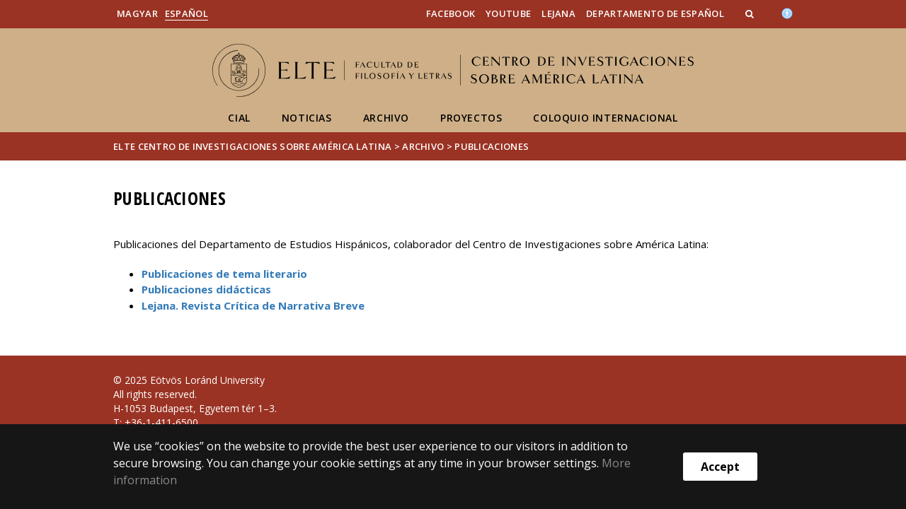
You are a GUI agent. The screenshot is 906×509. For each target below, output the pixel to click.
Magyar (137, 13)
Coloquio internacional (605, 117)
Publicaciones (491, 146)
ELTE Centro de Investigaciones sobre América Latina (252, 146)
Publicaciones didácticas (206, 289)
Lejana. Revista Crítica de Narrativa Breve (253, 305)
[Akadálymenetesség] (787, 12)
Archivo (386, 117)
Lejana (558, 13)
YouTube (508, 13)
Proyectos (471, 117)
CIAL (239, 117)
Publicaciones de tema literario (224, 274)
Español (186, 13)
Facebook (450, 13)
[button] (751, 13)
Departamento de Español (655, 13)
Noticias (307, 117)
